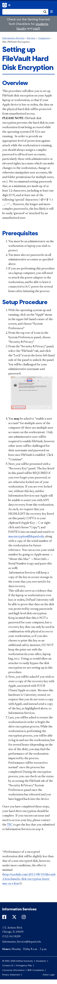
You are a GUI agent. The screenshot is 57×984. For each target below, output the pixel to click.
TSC (10, 824)
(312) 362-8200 (11, 936)
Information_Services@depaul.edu (21, 942)
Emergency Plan (24, 965)
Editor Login (49, 974)
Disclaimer (41, 961)
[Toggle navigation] (51, 11)
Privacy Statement (11, 974)
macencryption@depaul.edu (26, 536)
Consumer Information (13, 970)
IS (9, 5)
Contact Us (7, 965)
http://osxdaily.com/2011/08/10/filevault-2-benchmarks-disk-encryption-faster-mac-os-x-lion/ (29, 879)
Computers (44, 38)
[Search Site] (25, 12)
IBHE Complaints (36, 970)
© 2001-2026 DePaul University (17, 961)
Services (31, 38)
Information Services (4, 5)
